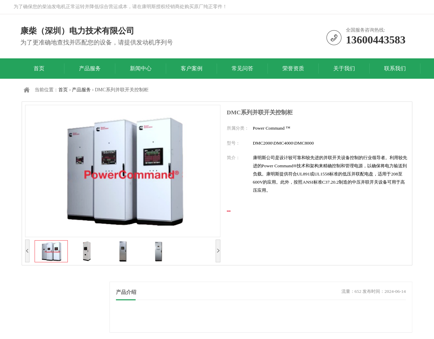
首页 (39, 68)
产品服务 (90, 68)
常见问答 (242, 68)
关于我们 (344, 68)
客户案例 (191, 68)
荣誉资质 (293, 68)
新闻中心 (141, 68)
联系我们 (395, 68)
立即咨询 (253, 218)
